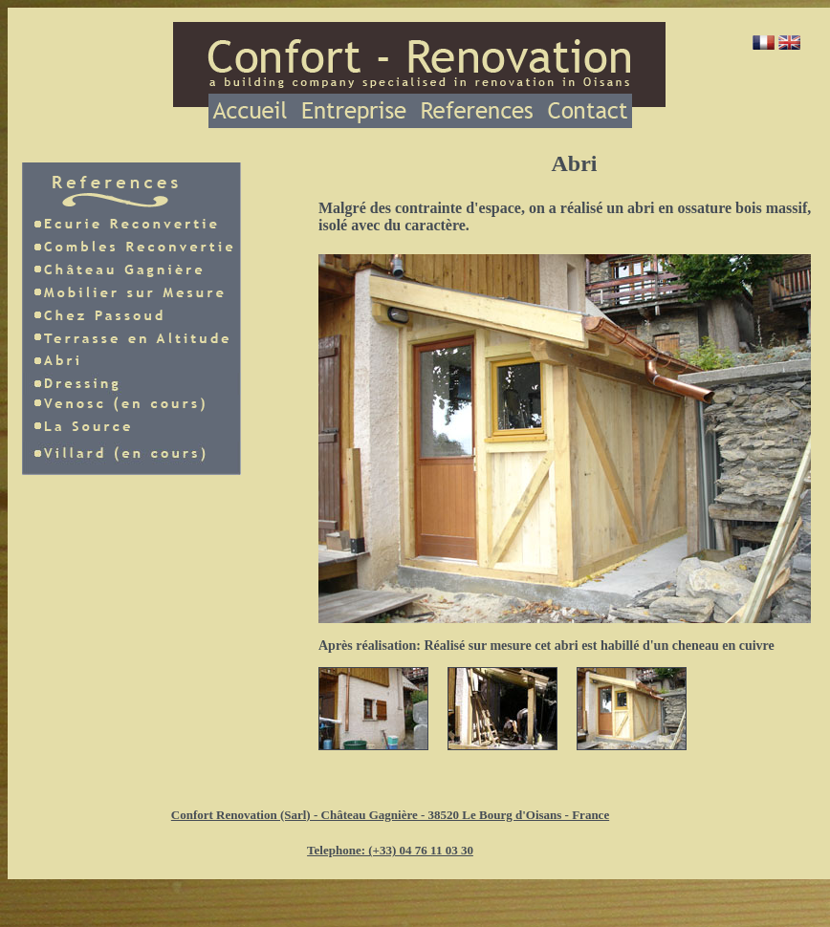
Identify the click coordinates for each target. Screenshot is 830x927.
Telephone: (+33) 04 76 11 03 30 (390, 850)
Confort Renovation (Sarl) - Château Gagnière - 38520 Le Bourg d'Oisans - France (390, 815)
